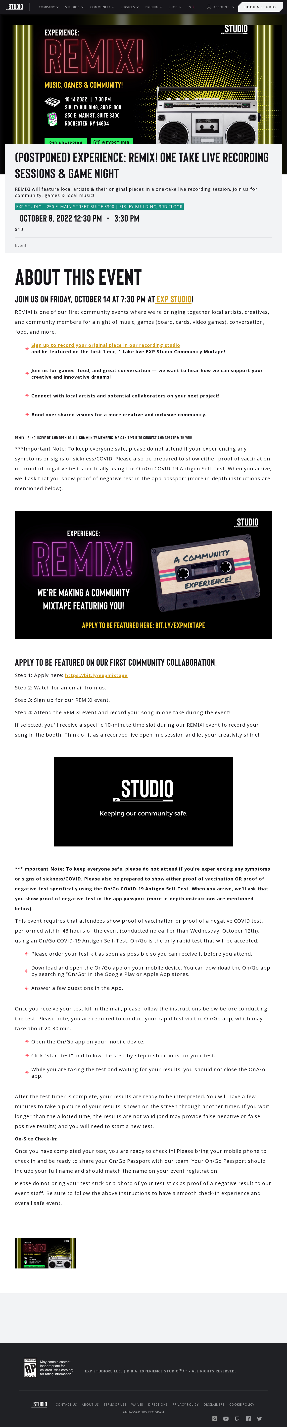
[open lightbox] (143, 84)
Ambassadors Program (143, 1412)
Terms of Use (115, 1405)
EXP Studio (173, 298)
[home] (17, 7)
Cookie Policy (241, 1405)
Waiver (137, 1405)
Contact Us (66, 1405)
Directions (158, 1405)
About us (90, 1405)
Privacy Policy (186, 1405)
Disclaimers (214, 1405)
